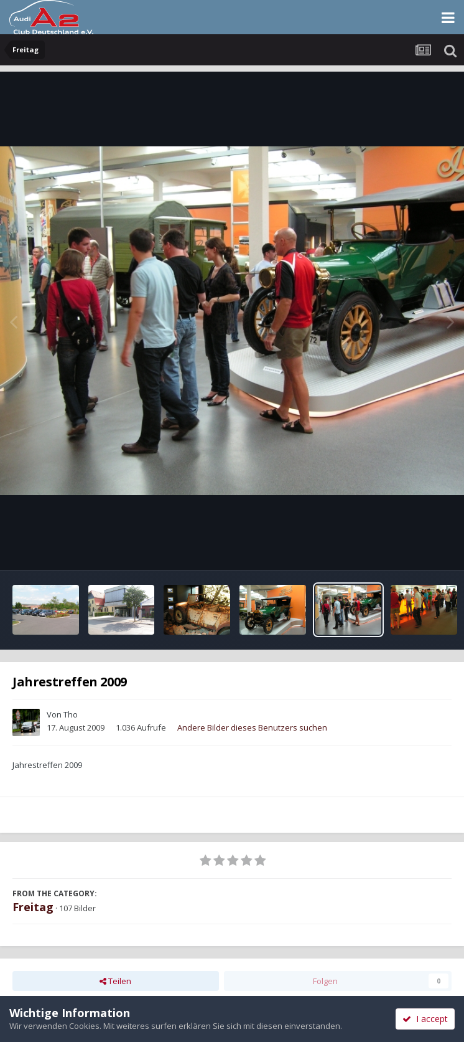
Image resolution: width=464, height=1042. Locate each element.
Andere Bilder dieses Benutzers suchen (252, 727)
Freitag (32, 906)
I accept (425, 1019)
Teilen (115, 981)
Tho (70, 714)
